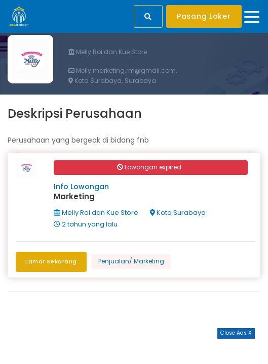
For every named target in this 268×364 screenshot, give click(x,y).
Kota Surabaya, (95, 81)
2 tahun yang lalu (86, 224)
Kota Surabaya (178, 212)
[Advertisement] (134, 351)
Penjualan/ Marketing (131, 261)
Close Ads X (236, 333)
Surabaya (140, 81)
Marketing (74, 196)
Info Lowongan (81, 186)
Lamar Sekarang (51, 261)
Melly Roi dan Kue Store (107, 52)
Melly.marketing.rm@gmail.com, (122, 71)
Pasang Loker (204, 16)
